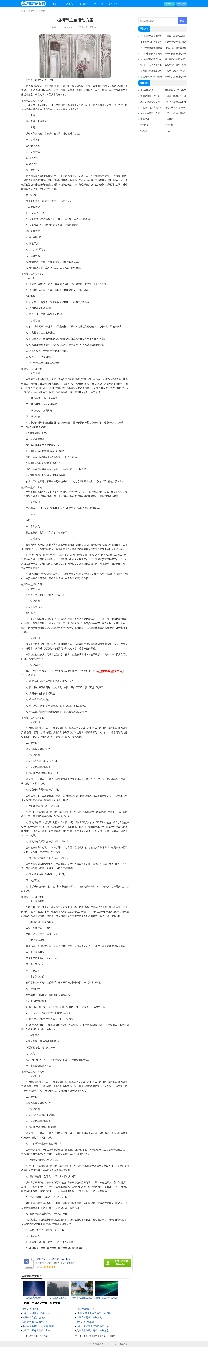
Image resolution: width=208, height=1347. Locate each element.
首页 (55, 3)
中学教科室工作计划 (150, 96)
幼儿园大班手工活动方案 (35, 1322)
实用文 (69, 3)
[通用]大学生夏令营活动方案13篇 (93, 1313)
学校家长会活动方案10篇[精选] (38, 1326)
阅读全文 (83, 27)
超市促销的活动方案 (38, 1336)
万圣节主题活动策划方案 (89, 1317)
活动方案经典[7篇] (85, 1322)
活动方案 (40, 11)
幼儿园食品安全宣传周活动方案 (92, 1326)
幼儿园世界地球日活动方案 (36, 1313)
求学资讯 (144, 119)
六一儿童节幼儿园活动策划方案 (92, 1330)
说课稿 (143, 131)
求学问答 (113, 3)
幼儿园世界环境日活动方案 (36, 1330)
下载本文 (94, 27)
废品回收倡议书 (148, 90)
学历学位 (169, 125)
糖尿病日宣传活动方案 (33, 1317)
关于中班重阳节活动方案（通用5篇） (100, 1336)
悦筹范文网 (99, 1344)
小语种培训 (170, 119)
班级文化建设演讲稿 (150, 102)
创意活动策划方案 (85, 1309)
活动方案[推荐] (30, 1309)
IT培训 (168, 131)
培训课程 (98, 3)
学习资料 (84, 3)
